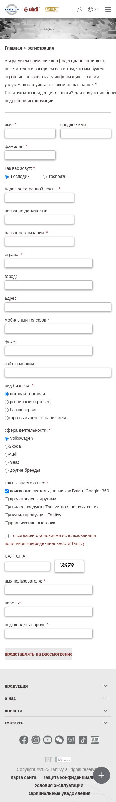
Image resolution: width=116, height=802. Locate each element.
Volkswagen (19, 438)
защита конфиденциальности (75, 777)
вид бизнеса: (19, 385)
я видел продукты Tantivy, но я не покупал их (51, 506)
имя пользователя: (25, 581)
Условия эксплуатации (59, 785)
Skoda (13, 446)
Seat (12, 462)
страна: (14, 254)
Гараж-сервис (21, 409)
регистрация (40, 48)
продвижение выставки (30, 522)
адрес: (11, 298)
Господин (17, 176)
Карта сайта (23, 777)
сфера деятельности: (27, 430)
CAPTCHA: (16, 556)
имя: (10, 124)
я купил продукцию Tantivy (33, 514)
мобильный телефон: (27, 320)
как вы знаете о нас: (26, 482)
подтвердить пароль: (26, 624)
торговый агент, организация (35, 417)
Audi (11, 454)
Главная (13, 48)
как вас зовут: (20, 168)
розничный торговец (28, 401)
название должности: (26, 210)
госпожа (54, 176)
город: (11, 276)
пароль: (13, 602)
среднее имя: (73, 124)
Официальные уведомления (60, 793)
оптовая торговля (25, 393)
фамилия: (16, 146)
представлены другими (30, 498)
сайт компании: (20, 363)
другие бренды (22, 470)
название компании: (26, 232)
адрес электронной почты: (33, 188)
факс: (10, 341)
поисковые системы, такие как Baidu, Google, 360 (57, 490)
